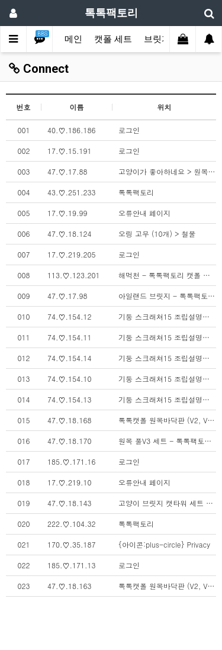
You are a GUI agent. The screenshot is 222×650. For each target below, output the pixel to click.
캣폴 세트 (113, 39)
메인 (73, 39)
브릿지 (157, 39)
